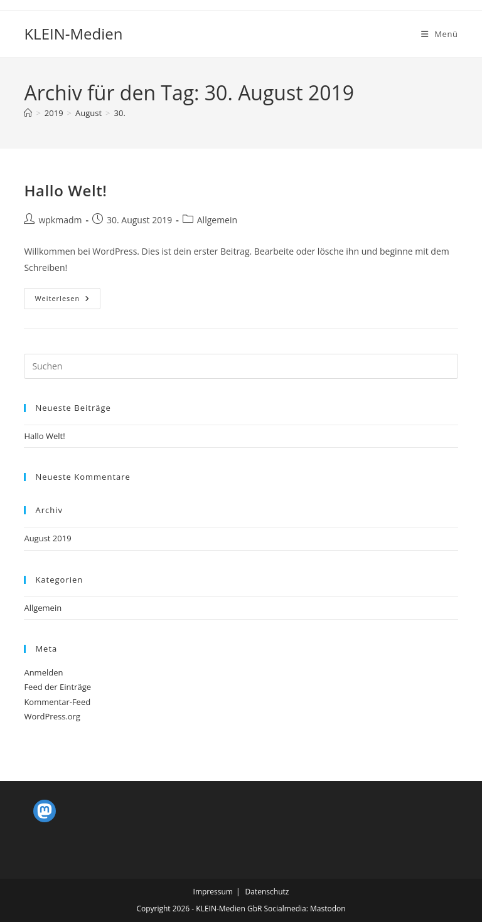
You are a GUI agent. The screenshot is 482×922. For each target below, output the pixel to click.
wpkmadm (60, 220)
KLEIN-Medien (73, 33)
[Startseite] (28, 113)
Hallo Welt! (65, 190)
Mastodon (328, 908)
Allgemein (217, 220)
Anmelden (43, 672)
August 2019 (47, 538)
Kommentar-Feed (57, 701)
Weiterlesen (67, 300)
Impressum (213, 891)
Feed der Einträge (57, 686)
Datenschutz (267, 891)
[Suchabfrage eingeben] (241, 366)
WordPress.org (52, 716)
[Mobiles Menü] (439, 34)
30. (120, 113)
